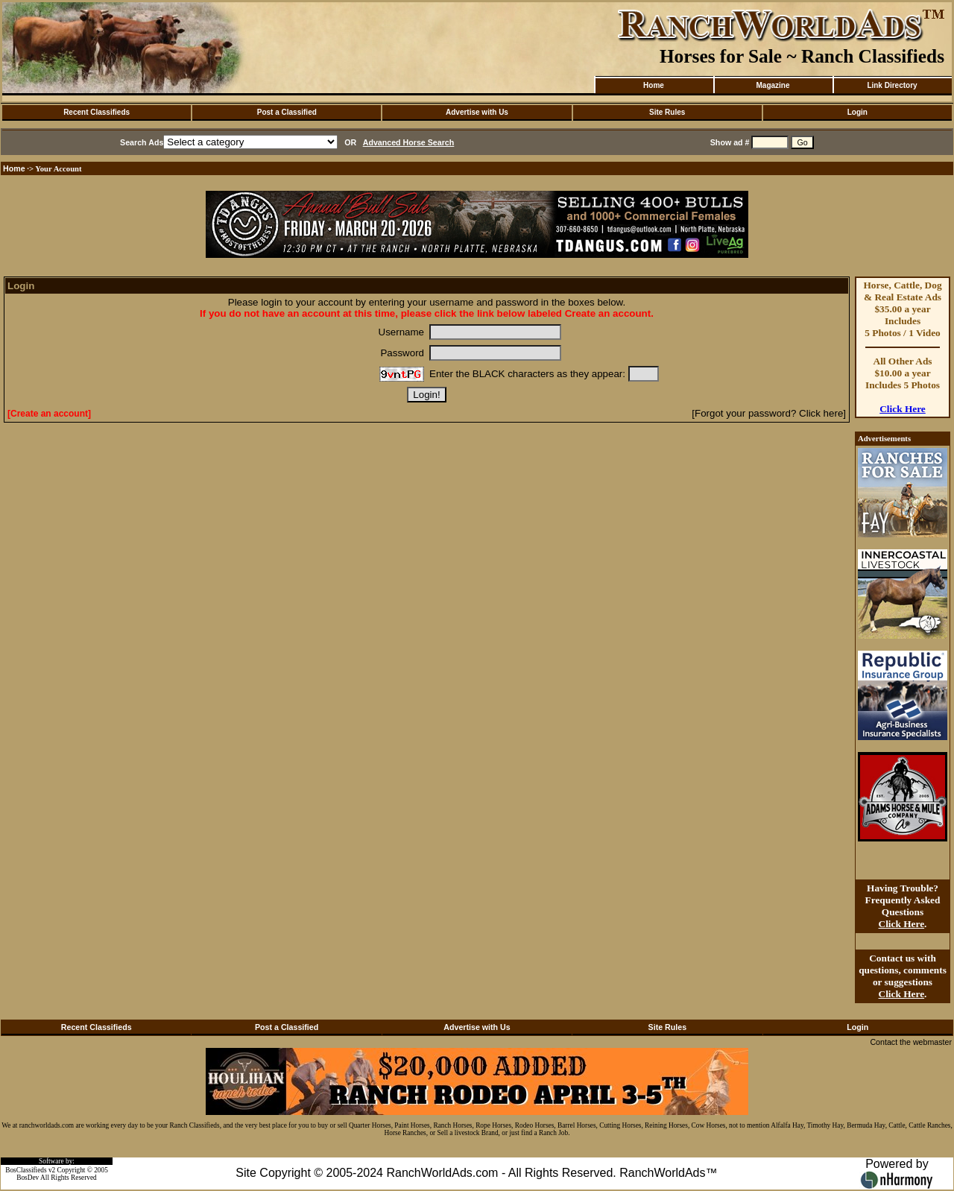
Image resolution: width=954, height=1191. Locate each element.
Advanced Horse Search (409, 142)
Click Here (902, 408)
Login (857, 112)
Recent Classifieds (96, 112)
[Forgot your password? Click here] (769, 413)
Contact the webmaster (911, 1041)
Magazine (772, 85)
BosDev (27, 1177)
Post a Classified (287, 112)
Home (653, 85)
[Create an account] (49, 413)
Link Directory (892, 85)
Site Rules (667, 112)
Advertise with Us (477, 112)
